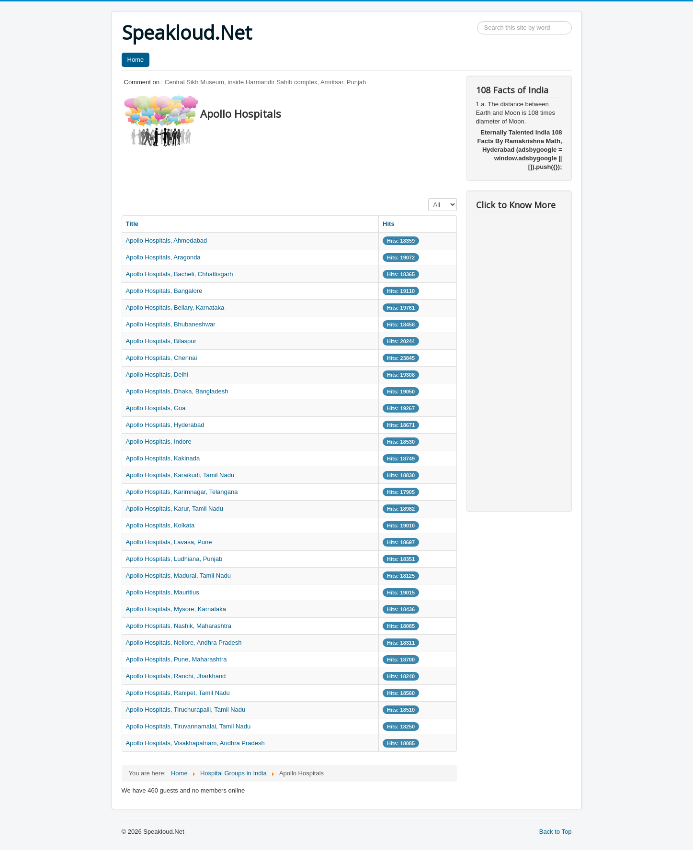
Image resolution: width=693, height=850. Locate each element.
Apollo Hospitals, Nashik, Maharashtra (178, 625)
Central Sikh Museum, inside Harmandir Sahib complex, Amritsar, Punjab (265, 82)
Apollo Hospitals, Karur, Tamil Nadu (175, 508)
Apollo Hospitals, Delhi (157, 374)
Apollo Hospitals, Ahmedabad (166, 240)
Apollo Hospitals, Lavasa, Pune (169, 542)
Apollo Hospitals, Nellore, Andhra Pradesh (184, 642)
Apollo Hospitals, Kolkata (160, 525)
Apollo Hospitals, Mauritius (162, 592)
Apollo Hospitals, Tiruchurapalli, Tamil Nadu (186, 709)
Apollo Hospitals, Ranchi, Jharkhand (176, 676)
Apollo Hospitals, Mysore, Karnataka (176, 609)
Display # (428, 198)
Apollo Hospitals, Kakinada (163, 458)
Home (135, 59)
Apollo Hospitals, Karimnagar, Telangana (182, 491)
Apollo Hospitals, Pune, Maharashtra (176, 659)
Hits (389, 223)
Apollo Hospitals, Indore (159, 441)
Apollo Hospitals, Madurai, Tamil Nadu (178, 575)
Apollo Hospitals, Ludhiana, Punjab (174, 558)
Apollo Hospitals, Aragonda (163, 257)
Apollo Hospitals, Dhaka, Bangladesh (177, 391)
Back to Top (555, 831)
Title (132, 223)
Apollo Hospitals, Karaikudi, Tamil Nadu (180, 475)
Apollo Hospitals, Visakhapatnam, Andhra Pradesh (195, 743)
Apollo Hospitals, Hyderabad (165, 424)
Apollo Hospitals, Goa (156, 408)
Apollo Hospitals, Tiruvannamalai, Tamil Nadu (188, 726)
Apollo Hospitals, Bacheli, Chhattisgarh (179, 274)
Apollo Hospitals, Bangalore (164, 290)
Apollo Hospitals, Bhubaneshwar (171, 324)
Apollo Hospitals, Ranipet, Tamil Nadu (178, 692)
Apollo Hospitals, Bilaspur (161, 341)
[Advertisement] (296, 169)
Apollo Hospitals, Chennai (161, 357)
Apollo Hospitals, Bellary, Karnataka (175, 307)
